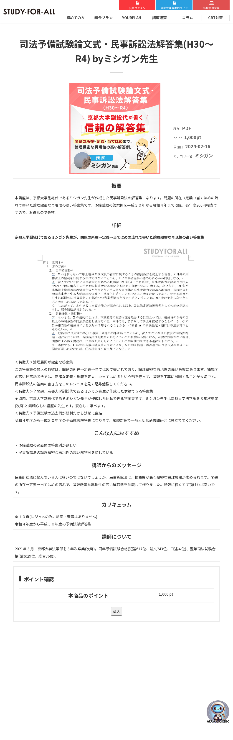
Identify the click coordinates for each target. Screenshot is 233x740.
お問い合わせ (70, 663)
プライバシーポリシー (134, 678)
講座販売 (159, 17)
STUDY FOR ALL (29, 11)
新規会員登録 (211, 8)
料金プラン (103, 17)
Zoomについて (29, 663)
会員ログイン (137, 8)
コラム (187, 17)
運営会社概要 (127, 663)
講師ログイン (174, 8)
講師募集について (130, 686)
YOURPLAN (131, 17)
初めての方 (75, 17)
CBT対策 (215, 17)
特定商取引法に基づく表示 (137, 671)
